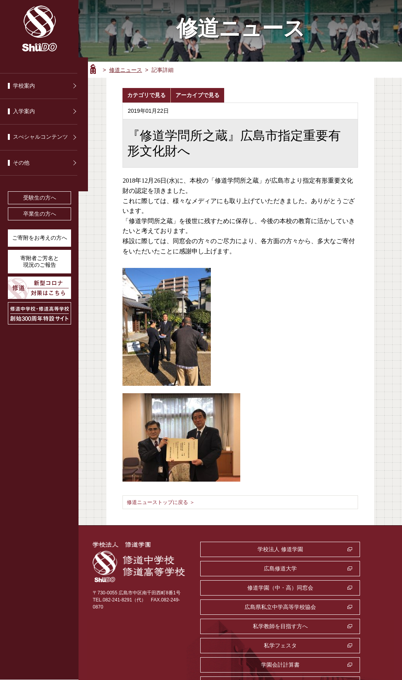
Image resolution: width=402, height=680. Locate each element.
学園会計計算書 (244, 607)
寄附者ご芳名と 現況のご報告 (39, 261)
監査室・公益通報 (335, 607)
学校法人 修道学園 (244, 549)
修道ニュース (125, 70)
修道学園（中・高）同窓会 (244, 568)
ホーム (93, 69)
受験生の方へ (39, 198)
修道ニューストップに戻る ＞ (163, 502)
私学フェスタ (334, 588)
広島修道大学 (334, 549)
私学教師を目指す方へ (243, 588)
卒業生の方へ (39, 214)
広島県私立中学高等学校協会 (335, 568)
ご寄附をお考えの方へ (39, 238)
